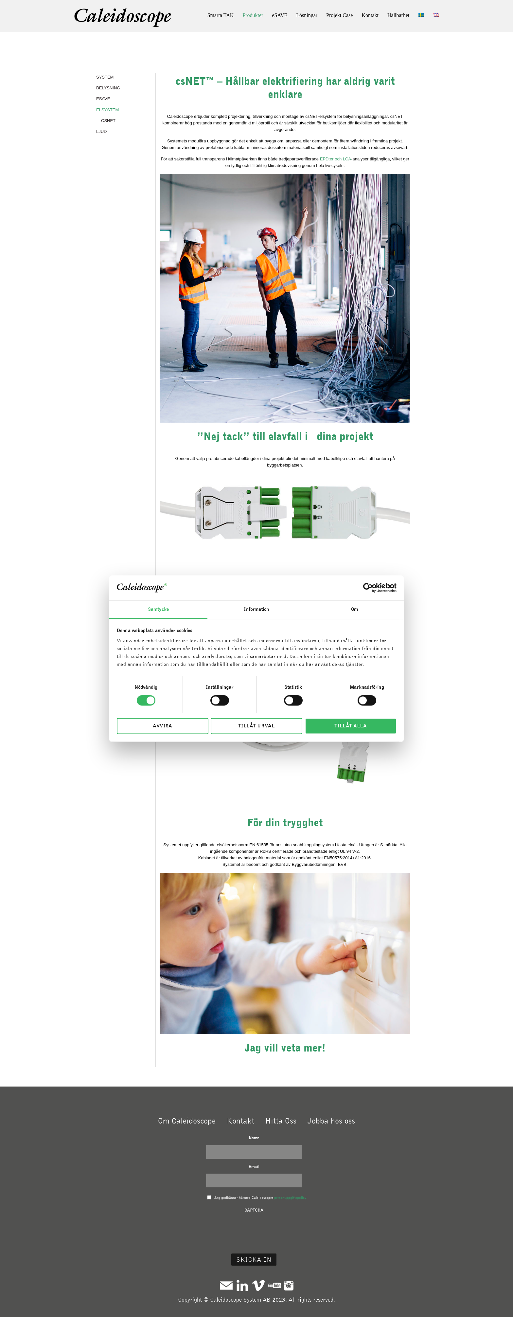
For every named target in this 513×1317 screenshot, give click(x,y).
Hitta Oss (280, 1120)
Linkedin (242, 1285)
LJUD (101, 131)
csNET (108, 120)
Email (253, 1166)
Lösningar (306, 15)
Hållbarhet (398, 15)
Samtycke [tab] (158, 609)
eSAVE (279, 15)
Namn (254, 1137)
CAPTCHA (253, 1210)
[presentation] (254, 1230)
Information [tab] (256, 609)
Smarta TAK (220, 15)
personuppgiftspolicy (290, 1197)
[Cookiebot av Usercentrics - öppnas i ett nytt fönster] (368, 588)
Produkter (252, 15)
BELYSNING (108, 87)
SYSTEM (105, 77)
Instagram (288, 1285)
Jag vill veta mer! (285, 1047)
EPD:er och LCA (335, 158)
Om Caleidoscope (187, 1120)
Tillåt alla (350, 726)
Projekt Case (339, 15)
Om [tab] (354, 609)
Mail (226, 1285)
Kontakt (370, 15)
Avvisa (162, 726)
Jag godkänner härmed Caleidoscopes (260, 1197)
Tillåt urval (256, 726)
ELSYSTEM (107, 109)
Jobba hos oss (331, 1120)
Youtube (274, 1285)
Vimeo (258, 1285)
